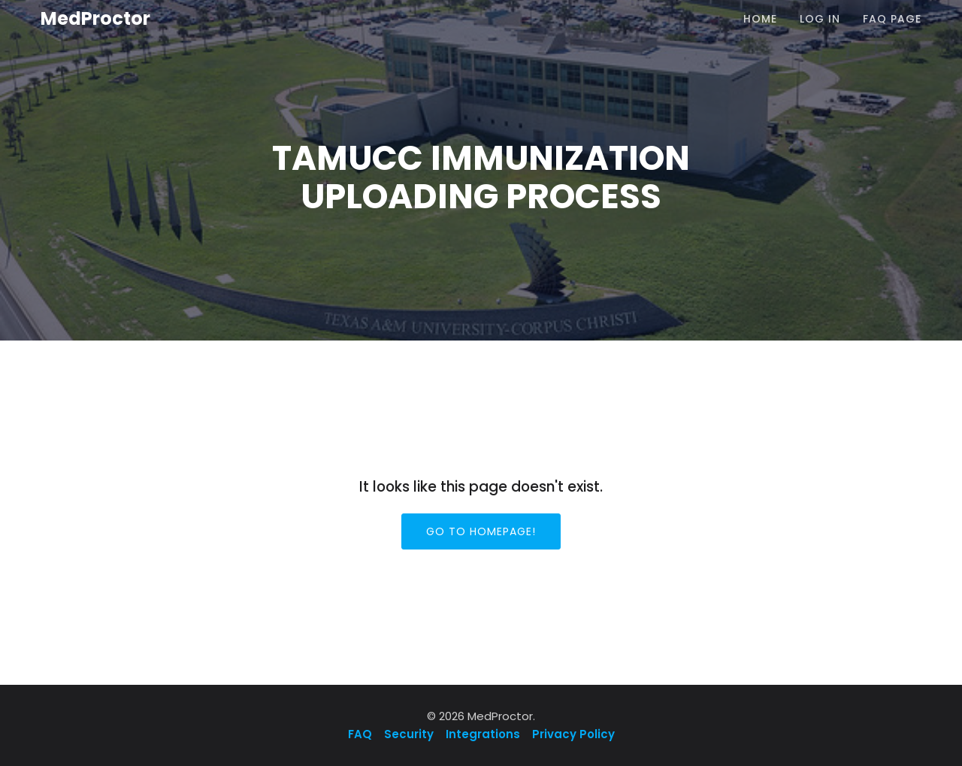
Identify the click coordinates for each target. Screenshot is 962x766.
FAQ (361, 734)
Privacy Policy (573, 734)
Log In (820, 18)
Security (409, 734)
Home (760, 18)
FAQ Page (892, 18)
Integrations (483, 734)
